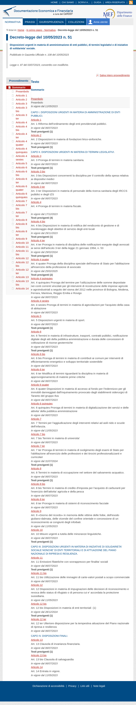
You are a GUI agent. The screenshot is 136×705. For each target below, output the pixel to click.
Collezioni (76, 21)
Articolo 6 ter (38, 369)
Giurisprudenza (51, 21)
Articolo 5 (36, 316)
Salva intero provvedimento (115, 75)
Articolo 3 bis (38, 171)
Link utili (84, 686)
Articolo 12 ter (38, 619)
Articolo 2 (36, 135)
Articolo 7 (36, 419)
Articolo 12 (37, 585)
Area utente (101, 21)
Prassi (30, 21)
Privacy (72, 686)
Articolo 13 (37, 639)
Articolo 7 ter (38, 446)
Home (54, 2)
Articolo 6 (36, 331)
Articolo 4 (36, 202)
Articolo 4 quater (40, 259)
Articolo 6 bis (38, 354)
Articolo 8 (36, 468)
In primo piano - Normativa (41, 30)
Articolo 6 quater (40, 384)
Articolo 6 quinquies (42, 403)
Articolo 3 (36, 156)
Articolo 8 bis (38, 484)
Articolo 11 (37, 557)
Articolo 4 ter (38, 240)
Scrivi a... (84, 2)
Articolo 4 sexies (40, 300)
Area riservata (115, 2)
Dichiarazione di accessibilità (48, 686)
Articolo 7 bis (38, 434)
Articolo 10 (37, 530)
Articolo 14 (37, 667)
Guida (97, 2)
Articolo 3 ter (38, 186)
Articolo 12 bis (39, 603)
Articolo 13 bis (39, 655)
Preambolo (37, 98)
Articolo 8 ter (38, 499)
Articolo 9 (36, 511)
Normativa (13, 21)
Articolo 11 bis (39, 573)
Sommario (18, 87)
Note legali (99, 686)
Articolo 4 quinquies (42, 278)
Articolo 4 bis (38, 221)
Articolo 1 (36, 119)
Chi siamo (68, 2)
